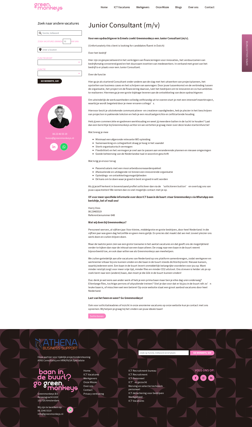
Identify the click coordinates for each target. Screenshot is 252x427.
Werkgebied (135, 396)
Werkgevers (142, 7)
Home (104, 7)
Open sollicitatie (246, 53)
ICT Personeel (136, 378)
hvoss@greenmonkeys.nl (59, 138)
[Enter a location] (60, 49)
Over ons (193, 7)
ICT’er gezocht (137, 382)
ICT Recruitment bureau (142, 370)
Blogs (178, 7)
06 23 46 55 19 (59, 133)
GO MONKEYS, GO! (50, 81)
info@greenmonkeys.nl (50, 413)
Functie (42, 69)
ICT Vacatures (122, 7)
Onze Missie (162, 7)
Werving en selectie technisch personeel (145, 387)
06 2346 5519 (44, 410)
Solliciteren (97, 316)
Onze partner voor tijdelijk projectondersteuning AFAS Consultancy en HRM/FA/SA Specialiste (64, 358)
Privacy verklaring (93, 393)
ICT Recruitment (138, 374)
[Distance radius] (67, 41)
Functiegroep (45, 57)
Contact (209, 7)
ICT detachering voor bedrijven (146, 393)
